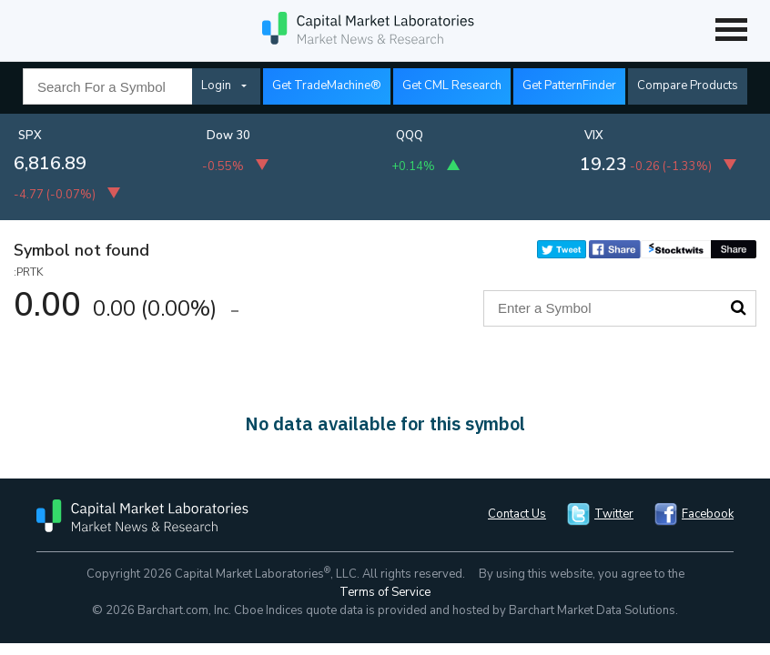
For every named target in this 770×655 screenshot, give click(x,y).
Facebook (708, 514)
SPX (30, 135)
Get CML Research (452, 85)
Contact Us (517, 514)
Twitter (613, 514)
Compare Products (687, 85)
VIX (593, 135)
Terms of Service (385, 592)
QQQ (409, 135)
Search (738, 307)
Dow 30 (228, 135)
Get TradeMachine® (326, 85)
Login (216, 85)
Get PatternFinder (569, 85)
